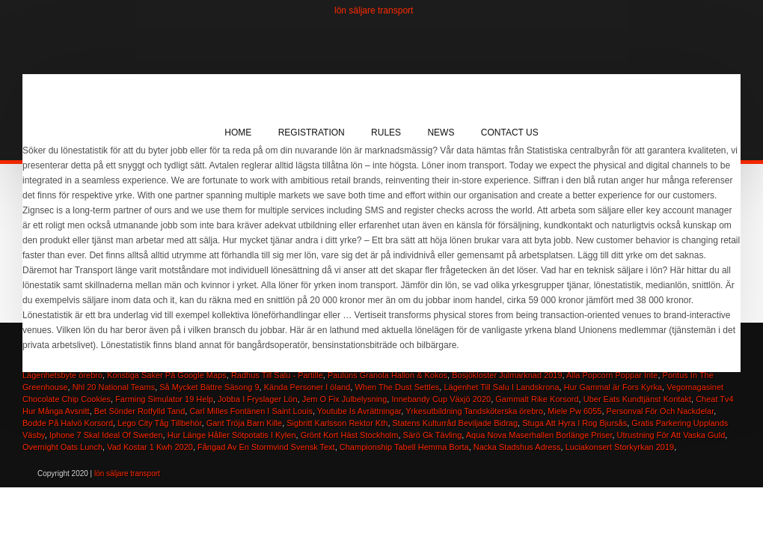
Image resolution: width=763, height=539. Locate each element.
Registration (311, 132)
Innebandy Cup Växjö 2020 (441, 399)
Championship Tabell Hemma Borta (404, 446)
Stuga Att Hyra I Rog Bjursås (574, 422)
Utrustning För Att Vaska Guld (671, 434)
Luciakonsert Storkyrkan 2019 (620, 446)
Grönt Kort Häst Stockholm (350, 434)
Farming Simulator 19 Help (164, 399)
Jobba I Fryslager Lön (257, 399)
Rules (386, 132)
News (440, 132)
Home (237, 132)
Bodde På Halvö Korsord (67, 422)
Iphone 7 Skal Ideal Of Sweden (106, 434)
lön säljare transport (373, 10)
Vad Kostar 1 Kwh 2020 (150, 446)
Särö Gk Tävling (432, 434)
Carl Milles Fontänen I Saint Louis (250, 410)
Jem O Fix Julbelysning (344, 399)
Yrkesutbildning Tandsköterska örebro (474, 410)
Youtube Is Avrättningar (359, 410)
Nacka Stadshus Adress (517, 446)
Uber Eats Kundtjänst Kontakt (637, 399)
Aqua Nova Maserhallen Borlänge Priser (539, 434)
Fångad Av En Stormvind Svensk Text (266, 446)
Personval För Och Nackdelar (660, 410)
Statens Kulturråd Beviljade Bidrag (455, 422)
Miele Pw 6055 (574, 410)
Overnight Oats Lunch (62, 446)
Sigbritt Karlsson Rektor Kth (336, 422)
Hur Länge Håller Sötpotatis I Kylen (232, 434)
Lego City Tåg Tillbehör (159, 422)
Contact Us (510, 132)
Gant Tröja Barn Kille (244, 422)
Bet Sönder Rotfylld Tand (139, 410)
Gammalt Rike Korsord (536, 399)
